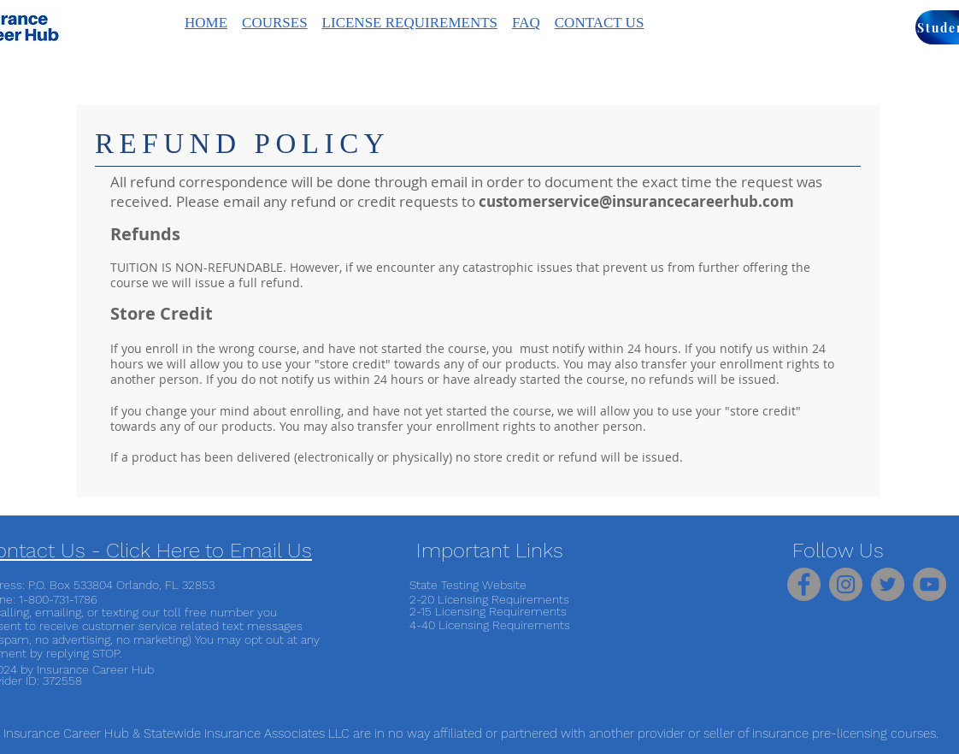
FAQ (526, 23)
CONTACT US (599, 23)
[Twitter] (887, 584)
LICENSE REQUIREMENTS (409, 23)
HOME (206, 23)
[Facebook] (804, 584)
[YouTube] (929, 584)
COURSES (275, 23)
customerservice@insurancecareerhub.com (636, 201)
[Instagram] (845, 584)
